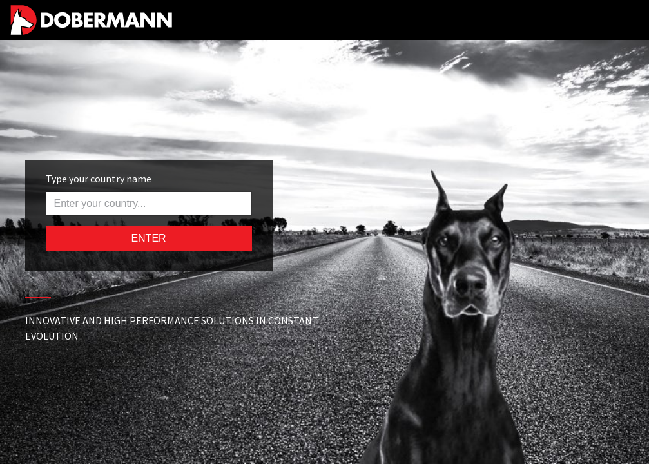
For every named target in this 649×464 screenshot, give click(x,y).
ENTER (148, 238)
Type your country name (98, 178)
